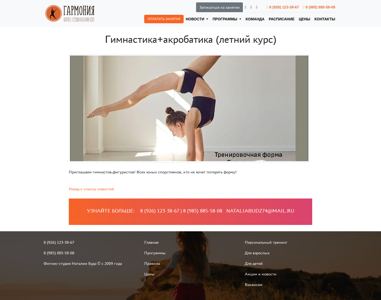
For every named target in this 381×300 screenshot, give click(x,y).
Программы (155, 253)
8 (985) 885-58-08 (319, 7)
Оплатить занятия (164, 19)
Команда (255, 19)
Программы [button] (225, 19)
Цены (304, 19)
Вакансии (253, 284)
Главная (151, 242)
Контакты (325, 19)
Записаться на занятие (219, 7)
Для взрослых (257, 253)
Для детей (254, 263)
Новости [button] (195, 19)
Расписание (282, 19)
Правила (152, 263)
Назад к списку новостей (91, 189)
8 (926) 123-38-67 (283, 7)
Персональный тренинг (266, 242)
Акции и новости (260, 274)
